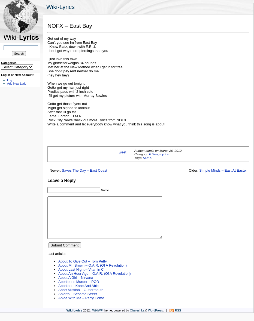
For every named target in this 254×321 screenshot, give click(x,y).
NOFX (147, 157)
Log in (11, 80)
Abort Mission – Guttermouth (80, 298)
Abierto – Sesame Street (77, 302)
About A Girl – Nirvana (75, 286)
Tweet (121, 152)
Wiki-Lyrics (60, 7)
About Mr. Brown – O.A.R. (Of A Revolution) (92, 273)
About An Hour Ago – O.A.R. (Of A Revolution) (94, 282)
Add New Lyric (16, 83)
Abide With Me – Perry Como (81, 306)
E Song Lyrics (159, 154)
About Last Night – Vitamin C (81, 278)
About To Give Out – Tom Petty (82, 269)
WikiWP (97, 318)
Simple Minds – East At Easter (223, 170)
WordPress (155, 318)
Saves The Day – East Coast (84, 170)
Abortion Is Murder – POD (78, 290)
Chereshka (137, 318)
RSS (178, 318)
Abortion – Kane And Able (78, 294)
